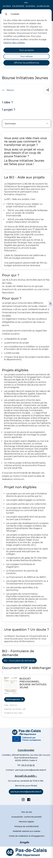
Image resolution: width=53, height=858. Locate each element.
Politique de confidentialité (26, 826)
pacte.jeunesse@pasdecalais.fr (30, 770)
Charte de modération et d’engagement (26, 836)
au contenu (31, 6)
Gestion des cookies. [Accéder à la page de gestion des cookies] (14, 42)
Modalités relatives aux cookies (26, 831)
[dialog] (26, 38)
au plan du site (43, 6)
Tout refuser (26, 56)
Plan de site (26, 812)
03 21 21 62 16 (28, 765)
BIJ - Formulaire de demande (19, 660)
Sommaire (26, 123)
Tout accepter (26, 50)
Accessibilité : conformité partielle (27, 817)
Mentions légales (26, 821)
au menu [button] (7, 6)
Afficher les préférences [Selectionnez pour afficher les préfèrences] (26, 62)
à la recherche (18, 6)
